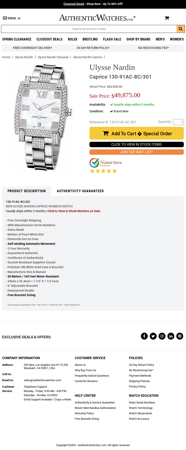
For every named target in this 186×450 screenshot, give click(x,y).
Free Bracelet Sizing (21, 295)
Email (12, 18)
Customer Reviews (86, 381)
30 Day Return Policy (141, 364)
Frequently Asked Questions (92, 375)
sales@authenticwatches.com (42, 380)
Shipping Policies (139, 381)
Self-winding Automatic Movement (31, 244)
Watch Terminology (141, 408)
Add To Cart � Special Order (141, 133)
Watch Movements (140, 413)
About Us (80, 364)
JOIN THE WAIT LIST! (136, 152)
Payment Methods (140, 375)
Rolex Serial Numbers (142, 402)
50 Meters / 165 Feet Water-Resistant (33, 276)
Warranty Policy (84, 413)
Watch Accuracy (139, 418)
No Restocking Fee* (153, 48)
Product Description (27, 191)
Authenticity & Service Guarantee (95, 402)
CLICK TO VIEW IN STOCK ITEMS (136, 144)
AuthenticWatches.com (102, 17)
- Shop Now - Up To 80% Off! (93, 4)
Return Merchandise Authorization (95, 408)
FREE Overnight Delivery (32, 48)
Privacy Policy (137, 386)
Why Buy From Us (85, 370)
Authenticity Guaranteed (80, 191)
